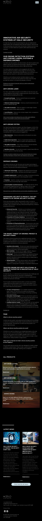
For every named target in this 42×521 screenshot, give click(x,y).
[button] (20, 480)
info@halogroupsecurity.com (10, 503)
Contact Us (6, 310)
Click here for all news (21, 484)
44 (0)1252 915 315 (8, 502)
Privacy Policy (6, 508)
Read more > (6, 476)
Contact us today (7, 52)
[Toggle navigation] (37, 2)
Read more (6, 372)
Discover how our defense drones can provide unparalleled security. (20, 191)
